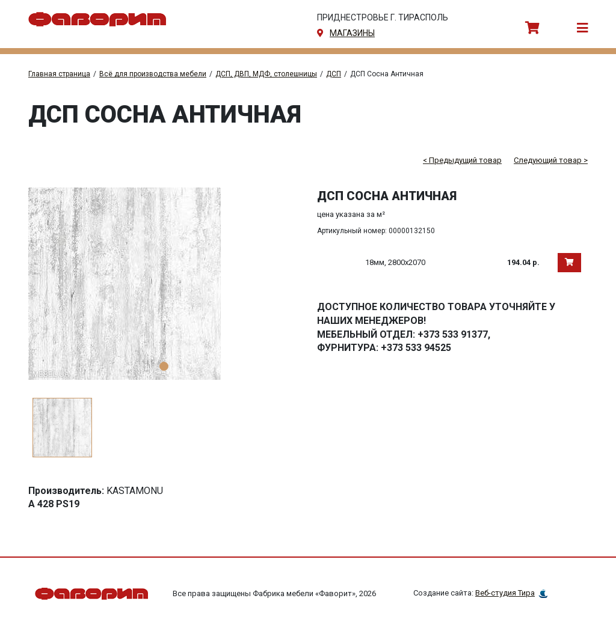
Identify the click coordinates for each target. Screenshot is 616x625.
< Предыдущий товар (462, 160)
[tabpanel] (163, 284)
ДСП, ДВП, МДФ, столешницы (266, 74)
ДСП (333, 74)
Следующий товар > (551, 160)
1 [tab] (163, 366)
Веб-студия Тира (505, 593)
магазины (352, 33)
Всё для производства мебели (152, 74)
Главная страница (59, 74)
